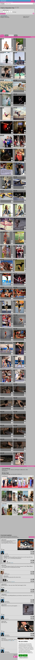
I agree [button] (20, 655)
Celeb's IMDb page (4, 15)
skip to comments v (30, 466)
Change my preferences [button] (23, 657)
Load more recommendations (28, 517)
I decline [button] (25, 655)
